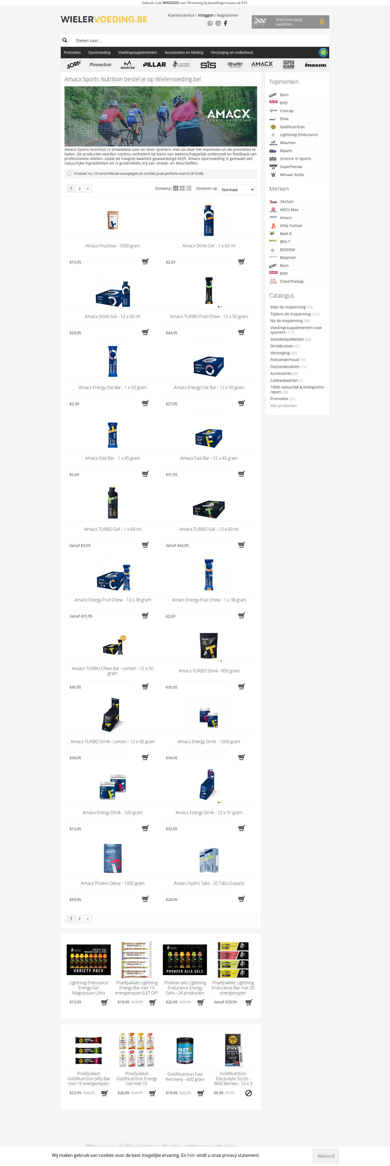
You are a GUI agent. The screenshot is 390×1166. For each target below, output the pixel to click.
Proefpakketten (129, 1062)
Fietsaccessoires (130, 1038)
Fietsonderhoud (288, 359)
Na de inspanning (290, 320)
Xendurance (181, 1118)
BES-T (279, 241)
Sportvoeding (99, 52)
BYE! (278, 102)
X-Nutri (176, 1123)
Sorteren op (225, 190)
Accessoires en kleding (184, 52)
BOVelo (176, 1024)
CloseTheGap (286, 281)
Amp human (285, 226)
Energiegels (126, 1005)
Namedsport (181, 1076)
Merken (179, 979)
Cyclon (176, 1047)
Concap (281, 110)
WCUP (175, 1109)
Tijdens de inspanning (295, 314)
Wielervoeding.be (247, 979)
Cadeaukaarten (286, 380)
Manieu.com (320, 1134)
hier (76, 1000)
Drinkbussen (285, 346)
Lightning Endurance (293, 134)
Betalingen (234, 1000)
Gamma (126, 979)
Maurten (282, 142)
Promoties (72, 52)
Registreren (227, 15)
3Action (281, 201)
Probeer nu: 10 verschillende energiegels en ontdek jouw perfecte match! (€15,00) (138, 173)
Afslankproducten (132, 1033)
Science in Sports (290, 159)
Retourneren (236, 996)
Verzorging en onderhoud (232, 52)
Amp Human (181, 1005)
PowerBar (178, 1080)
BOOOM (282, 250)
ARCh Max (283, 209)
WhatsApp (76, 1019)
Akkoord (325, 1156)
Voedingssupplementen (137, 52)
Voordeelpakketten (290, 339)
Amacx (280, 217)
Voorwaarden (237, 1010)
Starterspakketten (132, 1057)
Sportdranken (128, 1019)
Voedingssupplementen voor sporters (296, 330)
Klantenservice (181, 15)
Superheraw (285, 167)
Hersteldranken (130, 1010)
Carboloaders (128, 996)
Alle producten (283, 405)
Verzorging (283, 353)
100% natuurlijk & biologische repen (297, 389)
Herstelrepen (127, 1014)
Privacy (231, 1005)
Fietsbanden (127, 1052)
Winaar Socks (286, 174)
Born (279, 95)
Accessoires (284, 373)
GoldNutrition (287, 127)
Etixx (278, 119)
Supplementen (129, 1024)
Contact (70, 979)
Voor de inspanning (291, 307)
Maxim (280, 151)
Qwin (175, 1085)
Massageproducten (133, 1028)
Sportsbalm (180, 1094)
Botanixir (282, 257)
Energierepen (128, 1000)
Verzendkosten (238, 1014)
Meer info (161, 831)
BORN (175, 1028)
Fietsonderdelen (288, 366)
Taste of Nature (184, 1104)
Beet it (176, 1010)
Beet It (280, 234)
